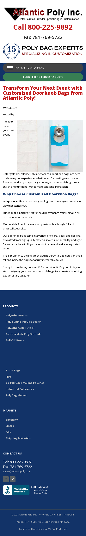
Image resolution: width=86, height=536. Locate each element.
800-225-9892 (50, 27)
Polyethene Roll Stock (20, 328)
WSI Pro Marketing (57, 528)
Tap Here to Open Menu (29, 67)
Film (8, 376)
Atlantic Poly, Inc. (60, 267)
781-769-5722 (47, 37)
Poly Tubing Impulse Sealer (23, 321)
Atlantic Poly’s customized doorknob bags (45, 174)
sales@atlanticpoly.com (17, 471)
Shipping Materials (18, 438)
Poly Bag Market (16, 395)
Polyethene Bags (17, 315)
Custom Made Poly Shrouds (23, 334)
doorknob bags (17, 235)
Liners (10, 426)
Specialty (12, 419)
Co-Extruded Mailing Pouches (25, 383)
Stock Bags (13, 370)
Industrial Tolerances (20, 389)
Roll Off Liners (15, 340)
